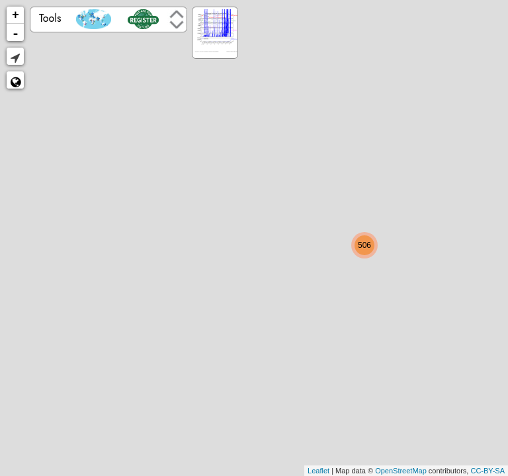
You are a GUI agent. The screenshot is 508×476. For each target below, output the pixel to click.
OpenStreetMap (401, 471)
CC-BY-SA (487, 471)
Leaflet (318, 471)
